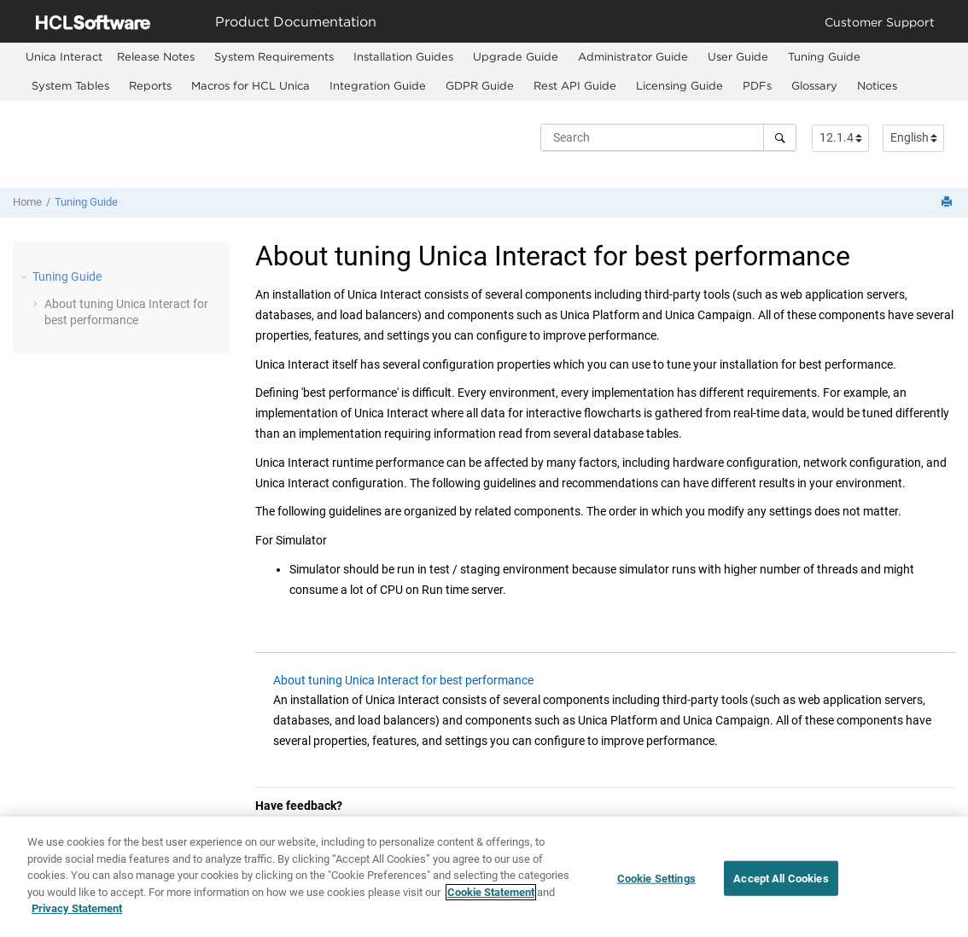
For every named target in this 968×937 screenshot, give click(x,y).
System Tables (70, 85)
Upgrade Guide (515, 56)
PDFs (757, 85)
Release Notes (156, 56)
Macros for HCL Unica (250, 85)
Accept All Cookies (780, 877)
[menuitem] (64, 56)
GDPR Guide (480, 85)
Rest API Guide (575, 85)
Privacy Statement (77, 908)
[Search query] (668, 137)
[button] (25, 276)
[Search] (779, 137)
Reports (150, 85)
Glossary (814, 85)
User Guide (738, 56)
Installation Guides (403, 56)
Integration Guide (377, 85)
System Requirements (274, 56)
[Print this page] (948, 202)
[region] (484, 877)
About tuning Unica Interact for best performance (403, 680)
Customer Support (880, 21)
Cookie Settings (656, 877)
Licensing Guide (679, 85)
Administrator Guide (633, 56)
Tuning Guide (824, 56)
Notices (877, 85)
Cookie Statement (490, 892)
